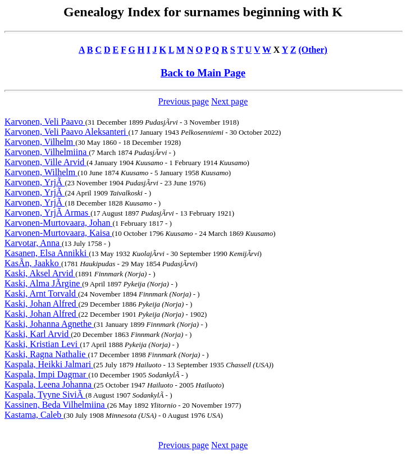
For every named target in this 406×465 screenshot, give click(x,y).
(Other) (312, 49)
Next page (229, 101)
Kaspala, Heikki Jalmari (48, 364)
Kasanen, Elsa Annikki (46, 253)
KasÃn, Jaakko (32, 263)
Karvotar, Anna (33, 243)
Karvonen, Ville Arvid (45, 162)
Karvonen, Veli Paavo (44, 121)
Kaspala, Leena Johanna (49, 384)
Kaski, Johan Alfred (41, 303)
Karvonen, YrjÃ (34, 182)
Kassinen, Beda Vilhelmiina (55, 404)
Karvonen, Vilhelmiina (46, 152)
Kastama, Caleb (33, 415)
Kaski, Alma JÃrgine (43, 283)
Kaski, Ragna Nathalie (46, 354)
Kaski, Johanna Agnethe (49, 324)
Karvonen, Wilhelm (40, 172)
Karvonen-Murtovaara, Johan (58, 222)
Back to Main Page (203, 73)
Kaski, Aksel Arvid (39, 273)
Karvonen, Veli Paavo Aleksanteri (66, 131)
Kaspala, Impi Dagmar (46, 374)
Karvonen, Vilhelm (39, 142)
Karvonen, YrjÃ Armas (47, 212)
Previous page (183, 101)
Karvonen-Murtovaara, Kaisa (58, 233)
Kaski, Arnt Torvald (41, 293)
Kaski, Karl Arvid (37, 334)
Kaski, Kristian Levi (42, 344)
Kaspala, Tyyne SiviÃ (44, 394)
